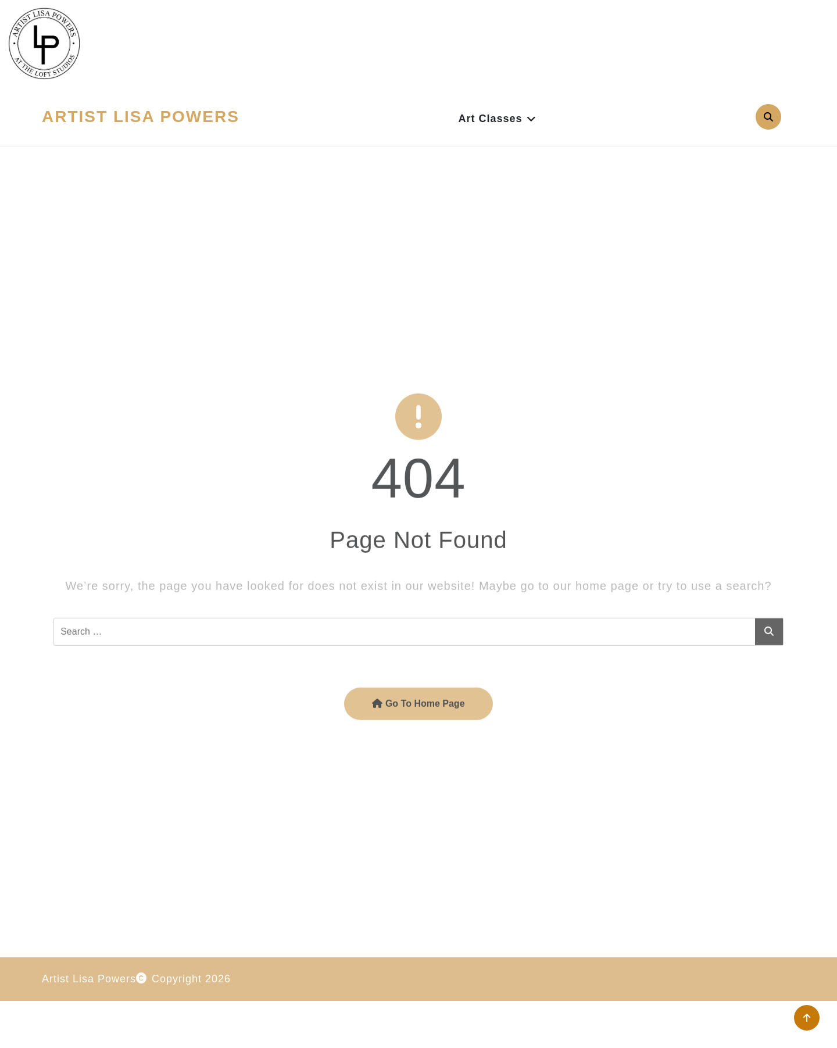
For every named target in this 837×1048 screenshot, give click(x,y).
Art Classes (490, 118)
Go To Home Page (418, 761)
